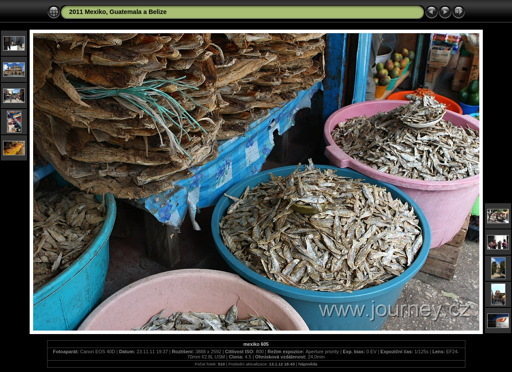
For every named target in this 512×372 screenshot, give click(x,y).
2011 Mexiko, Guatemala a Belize (118, 11)
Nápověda (307, 364)
